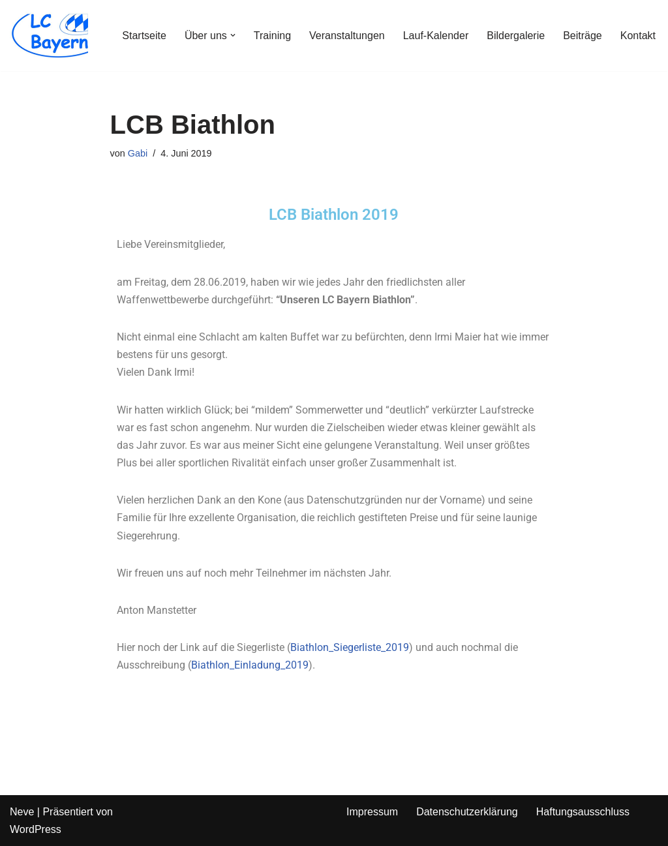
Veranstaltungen (347, 35)
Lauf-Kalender (436, 35)
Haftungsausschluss (583, 811)
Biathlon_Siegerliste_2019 (349, 647)
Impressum (372, 811)
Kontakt (638, 35)
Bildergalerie (516, 35)
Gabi (137, 153)
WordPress (35, 829)
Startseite (144, 35)
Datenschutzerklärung (467, 811)
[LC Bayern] (49, 35)
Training (272, 35)
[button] (232, 35)
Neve (22, 811)
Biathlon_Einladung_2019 (250, 665)
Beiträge (582, 35)
